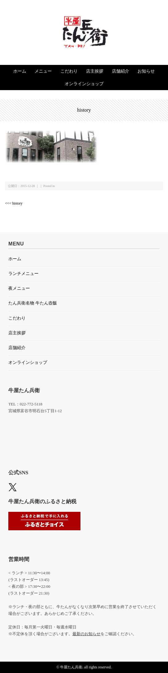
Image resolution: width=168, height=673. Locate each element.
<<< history (14, 203)
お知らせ (146, 71)
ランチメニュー (23, 273)
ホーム (19, 71)
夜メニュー (19, 288)
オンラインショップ (84, 84)
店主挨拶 (94, 71)
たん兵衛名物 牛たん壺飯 (32, 303)
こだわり (69, 71)
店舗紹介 (120, 71)
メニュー (43, 71)
